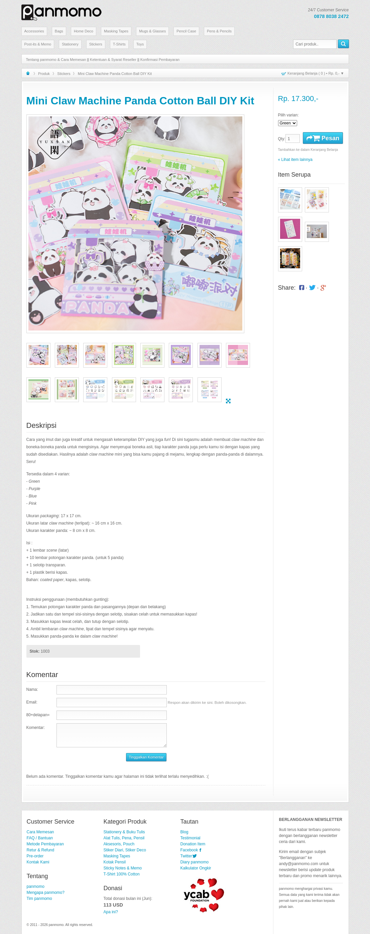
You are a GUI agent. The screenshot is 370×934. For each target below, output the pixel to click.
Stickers (95, 44)
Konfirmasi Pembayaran (159, 60)
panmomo (35, 886)
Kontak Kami (38, 862)
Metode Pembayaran (45, 844)
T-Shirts (119, 44)
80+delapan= (38, 715)
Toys (140, 44)
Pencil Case (186, 31)
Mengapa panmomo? (46, 892)
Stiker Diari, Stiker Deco (125, 850)
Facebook (189, 850)
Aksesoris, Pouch (119, 844)
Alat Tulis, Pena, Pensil (124, 838)
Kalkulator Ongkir (195, 868)
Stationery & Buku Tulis (124, 832)
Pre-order (35, 856)
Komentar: (35, 727)
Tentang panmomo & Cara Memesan (56, 60)
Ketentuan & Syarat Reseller (113, 60)
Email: (31, 702)
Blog (184, 832)
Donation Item (193, 844)
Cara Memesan (40, 832)
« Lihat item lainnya (295, 159)
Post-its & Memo (37, 44)
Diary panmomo (194, 862)
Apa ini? (111, 912)
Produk (44, 74)
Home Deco (83, 31)
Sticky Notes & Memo (123, 868)
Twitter (186, 856)
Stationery (70, 44)
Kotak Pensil (115, 862)
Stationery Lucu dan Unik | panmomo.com (61, 11)
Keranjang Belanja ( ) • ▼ (315, 73)
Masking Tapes (116, 31)
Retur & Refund (40, 850)
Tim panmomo (39, 898)
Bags (59, 31)
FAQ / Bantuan (40, 838)
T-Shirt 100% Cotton (122, 874)
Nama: (32, 689)
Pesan (322, 138)
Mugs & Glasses (152, 31)
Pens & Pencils (219, 31)
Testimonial (190, 838)
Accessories (34, 31)
